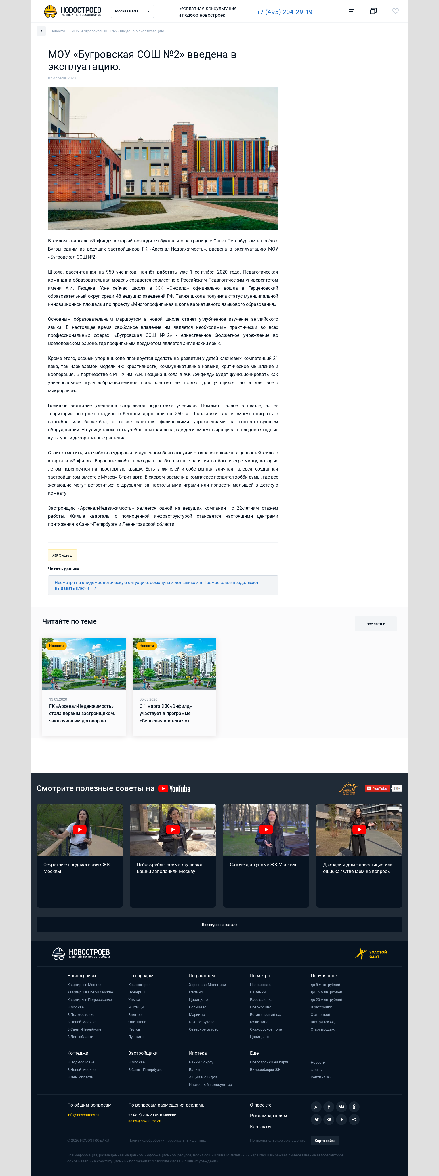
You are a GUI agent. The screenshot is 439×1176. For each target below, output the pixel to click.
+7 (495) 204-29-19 (289, 12)
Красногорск (139, 984)
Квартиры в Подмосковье (89, 999)
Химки (134, 999)
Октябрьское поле (266, 1029)
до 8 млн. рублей (325, 984)
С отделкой (320, 1014)
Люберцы (136, 992)
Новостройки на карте (269, 1062)
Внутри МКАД (323, 1022)
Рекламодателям (268, 1115)
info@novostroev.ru (83, 1115)
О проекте (260, 1105)
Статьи (317, 1070)
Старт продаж (323, 1029)
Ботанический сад (266, 1014)
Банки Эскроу (201, 1062)
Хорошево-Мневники (207, 984)
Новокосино (260, 1007)
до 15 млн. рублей (326, 992)
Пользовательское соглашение (277, 1140)
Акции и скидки (203, 1077)
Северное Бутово (203, 1029)
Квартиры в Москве (84, 984)
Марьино (197, 1014)
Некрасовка (260, 984)
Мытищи (136, 1007)
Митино (196, 992)
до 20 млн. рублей (326, 999)
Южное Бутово (201, 1022)
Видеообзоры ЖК (265, 1069)
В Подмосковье (80, 1014)
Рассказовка (261, 999)
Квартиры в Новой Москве (90, 992)
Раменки (258, 992)
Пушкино (136, 1037)
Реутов (134, 1029)
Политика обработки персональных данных (167, 1140)
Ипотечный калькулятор (210, 1084)
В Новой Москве (81, 1022)
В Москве (75, 1007)
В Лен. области (80, 1037)
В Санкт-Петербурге (84, 1029)
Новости (318, 1062)
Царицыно (198, 999)
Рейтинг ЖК (321, 1077)
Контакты (260, 1126)
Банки (194, 1069)
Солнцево (197, 1007)
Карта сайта (325, 1141)
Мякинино (259, 1022)
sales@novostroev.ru (145, 1121)
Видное (135, 1014)
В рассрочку (321, 1007)
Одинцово (137, 1022)
